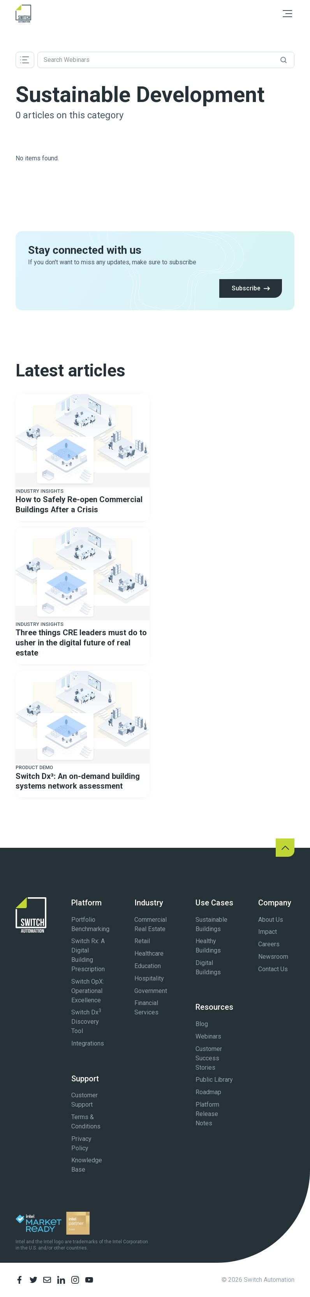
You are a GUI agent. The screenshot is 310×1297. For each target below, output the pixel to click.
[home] (23, 14)
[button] (287, 14)
